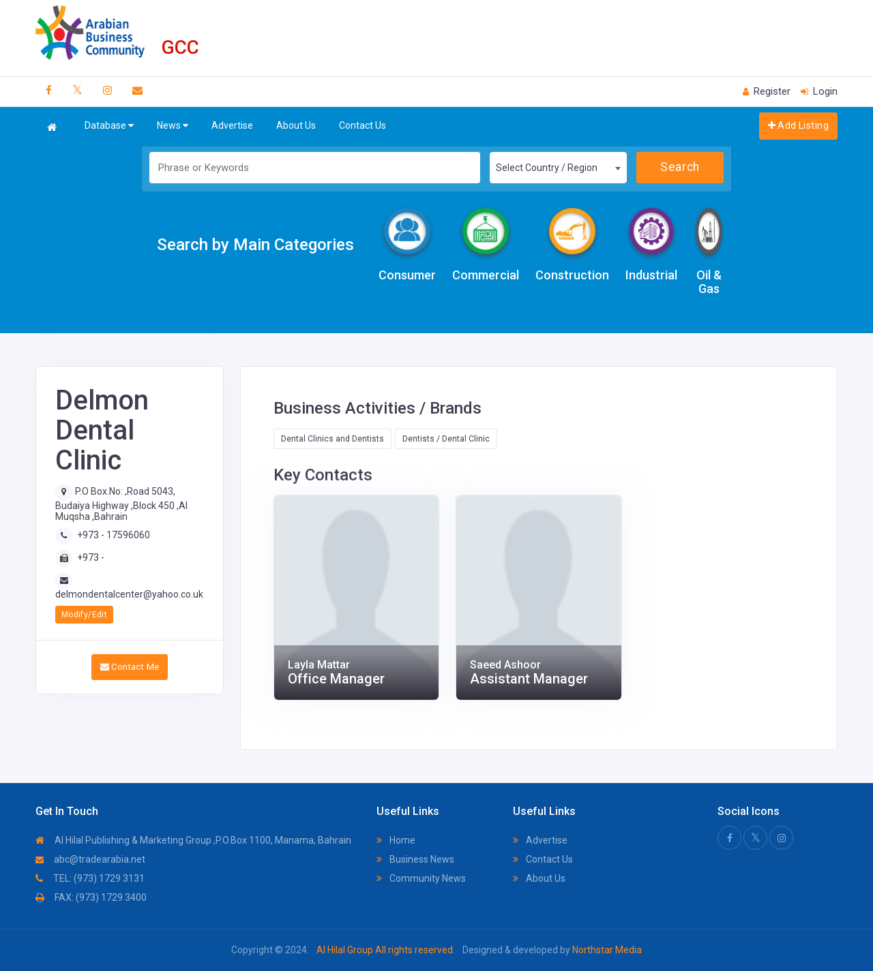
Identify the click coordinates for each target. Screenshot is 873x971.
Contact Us (362, 125)
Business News (415, 859)
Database (109, 126)
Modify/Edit (84, 614)
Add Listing (798, 125)
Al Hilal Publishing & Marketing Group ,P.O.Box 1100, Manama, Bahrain (193, 840)
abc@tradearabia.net (90, 859)
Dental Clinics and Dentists (332, 439)
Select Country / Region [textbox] (546, 167)
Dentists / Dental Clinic (446, 439)
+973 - (90, 557)
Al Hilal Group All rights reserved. (385, 949)
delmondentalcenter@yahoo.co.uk (129, 594)
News (172, 126)
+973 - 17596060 (113, 534)
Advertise (232, 125)
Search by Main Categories (255, 244)
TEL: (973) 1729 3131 (90, 878)
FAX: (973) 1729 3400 (91, 897)
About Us (296, 125)
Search (679, 167)
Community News (421, 878)
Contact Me (130, 667)
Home (395, 840)
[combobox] (558, 167)
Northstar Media (606, 949)
